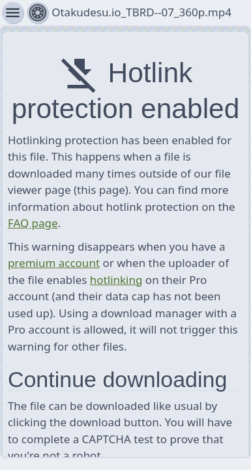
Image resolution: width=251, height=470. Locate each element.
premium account (54, 262)
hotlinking (116, 279)
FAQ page (33, 222)
